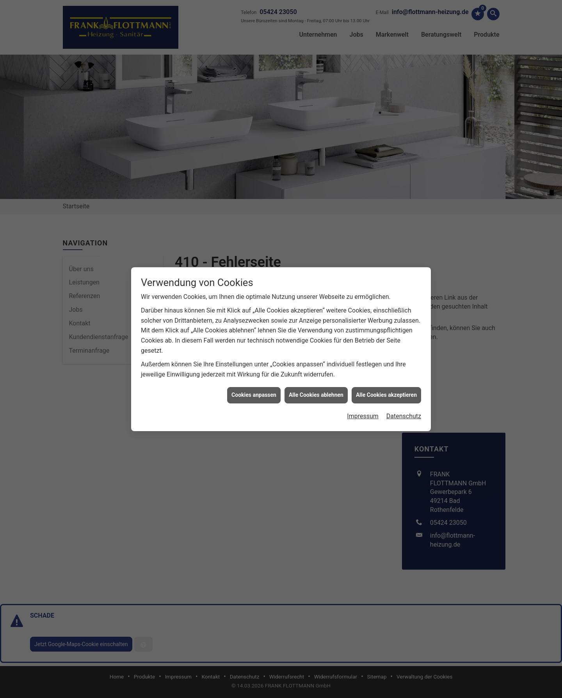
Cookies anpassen (253, 362)
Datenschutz (403, 383)
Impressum (363, 383)
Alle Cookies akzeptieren (386, 362)
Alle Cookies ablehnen (316, 362)
